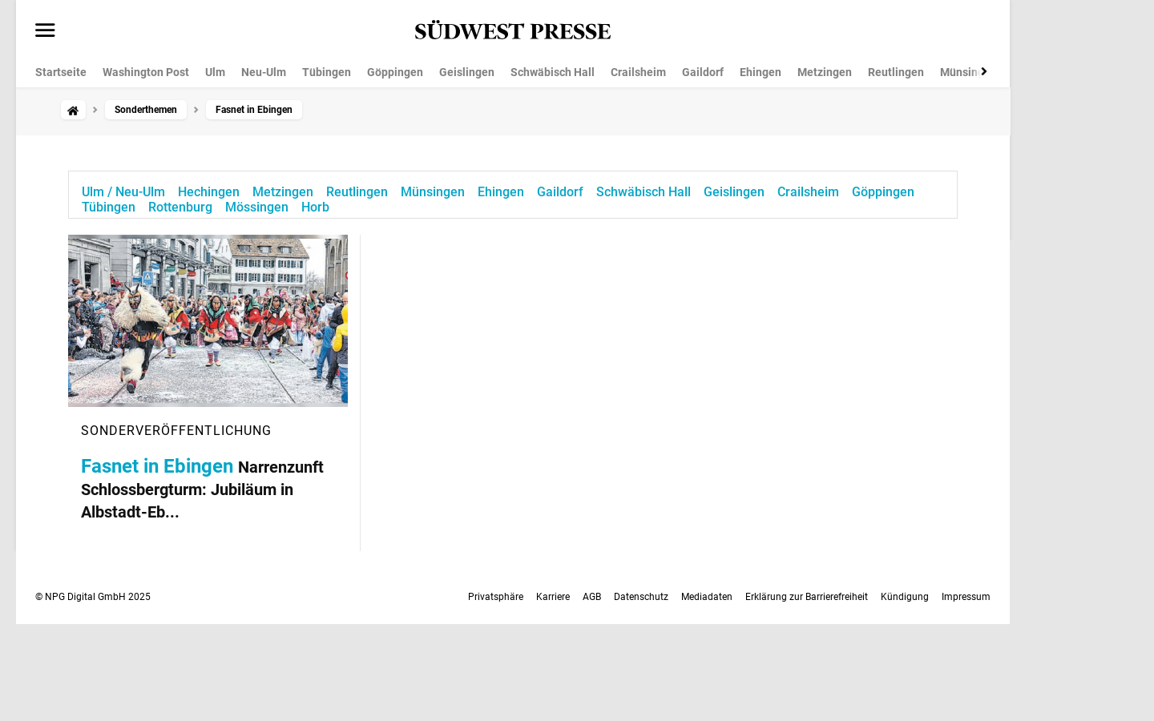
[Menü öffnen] (45, 31)
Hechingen (209, 191)
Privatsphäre (495, 596)
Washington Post (146, 72)
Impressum (966, 596)
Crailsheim (638, 72)
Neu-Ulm (263, 72)
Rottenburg (180, 207)
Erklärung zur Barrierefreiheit (806, 596)
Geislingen (466, 72)
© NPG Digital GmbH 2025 (93, 596)
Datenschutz (641, 596)
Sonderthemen (146, 109)
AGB (592, 596)
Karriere (553, 596)
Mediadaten (706, 596)
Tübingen (326, 72)
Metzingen (824, 72)
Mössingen (256, 207)
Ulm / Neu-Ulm (123, 191)
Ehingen (760, 72)
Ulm (215, 72)
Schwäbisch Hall (552, 72)
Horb (315, 207)
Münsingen (968, 72)
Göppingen (395, 72)
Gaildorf (703, 72)
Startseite (61, 72)
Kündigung (905, 596)
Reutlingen (896, 72)
